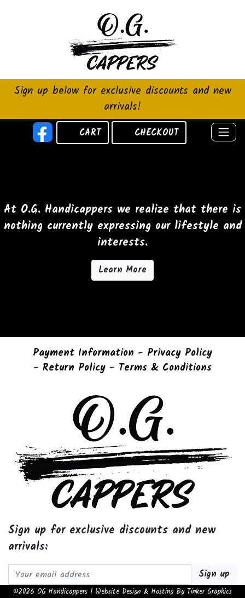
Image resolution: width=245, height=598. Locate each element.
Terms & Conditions (165, 368)
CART (90, 133)
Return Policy (74, 368)
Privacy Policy (179, 353)
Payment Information (83, 353)
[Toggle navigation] (223, 132)
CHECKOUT (157, 133)
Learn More (122, 270)
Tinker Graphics (209, 591)
